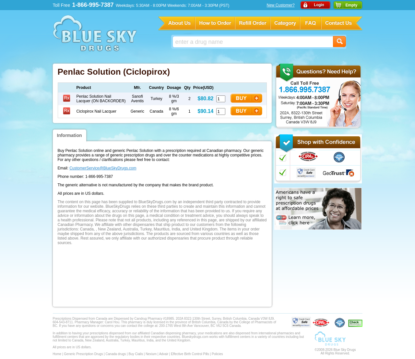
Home (57, 354)
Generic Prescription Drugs (83, 354)
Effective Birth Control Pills (190, 354)
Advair (163, 354)
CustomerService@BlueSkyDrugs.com (102, 168)
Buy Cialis (136, 354)
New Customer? (281, 5)
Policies (217, 354)
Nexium (151, 354)
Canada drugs (116, 354)
